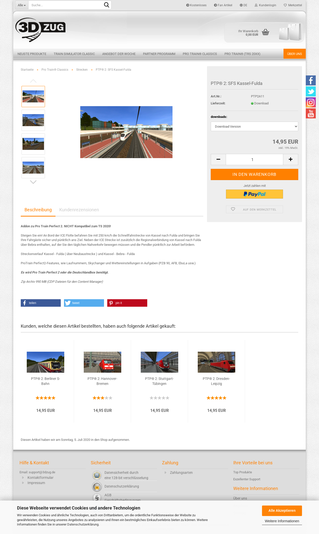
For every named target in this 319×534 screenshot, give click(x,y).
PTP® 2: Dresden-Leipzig (216, 381)
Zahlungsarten (181, 473)
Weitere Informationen (282, 521)
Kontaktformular (41, 478)
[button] (41, 303)
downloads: (219, 117)
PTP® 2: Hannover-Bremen (102, 381)
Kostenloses (196, 5)
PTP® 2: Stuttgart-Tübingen (159, 381)
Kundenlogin (265, 5)
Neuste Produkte (32, 54)
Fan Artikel (223, 5)
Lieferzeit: (218, 103)
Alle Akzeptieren (282, 511)
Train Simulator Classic (74, 54)
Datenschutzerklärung (82, 524)
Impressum (36, 483)
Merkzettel (293, 5)
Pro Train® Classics (200, 54)
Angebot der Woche (119, 54)
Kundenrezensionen (79, 209)
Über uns (294, 54)
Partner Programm (159, 54)
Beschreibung (38, 209)
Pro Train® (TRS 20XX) (242, 54)
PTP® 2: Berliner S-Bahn (45, 381)
